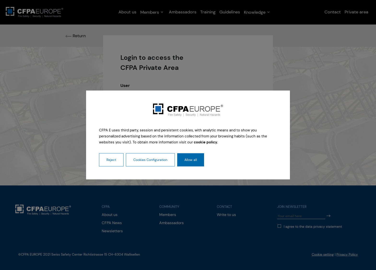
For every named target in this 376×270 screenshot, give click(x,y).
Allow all (190, 160)
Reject (111, 160)
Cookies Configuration (150, 160)
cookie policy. (206, 142)
